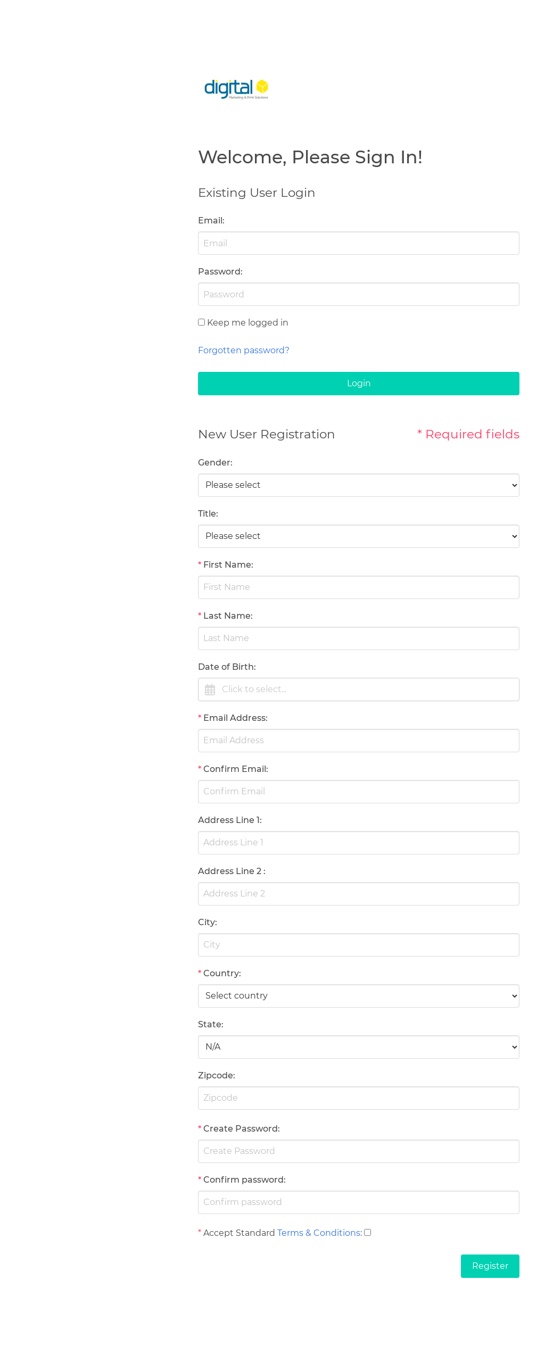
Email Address (234, 718)
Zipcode (215, 1075)
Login (359, 383)
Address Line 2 (229, 871)
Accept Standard (239, 1233)
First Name (227, 565)
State (209, 1024)
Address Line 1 (229, 820)
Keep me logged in (247, 323)
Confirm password (243, 1180)
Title (207, 514)
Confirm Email (234, 769)
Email (210, 220)
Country (221, 973)
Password (219, 272)
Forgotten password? (244, 350)
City (206, 922)
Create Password (240, 1129)
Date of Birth (226, 667)
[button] (358, 689)
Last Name (227, 616)
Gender (214, 463)
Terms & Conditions (318, 1233)
